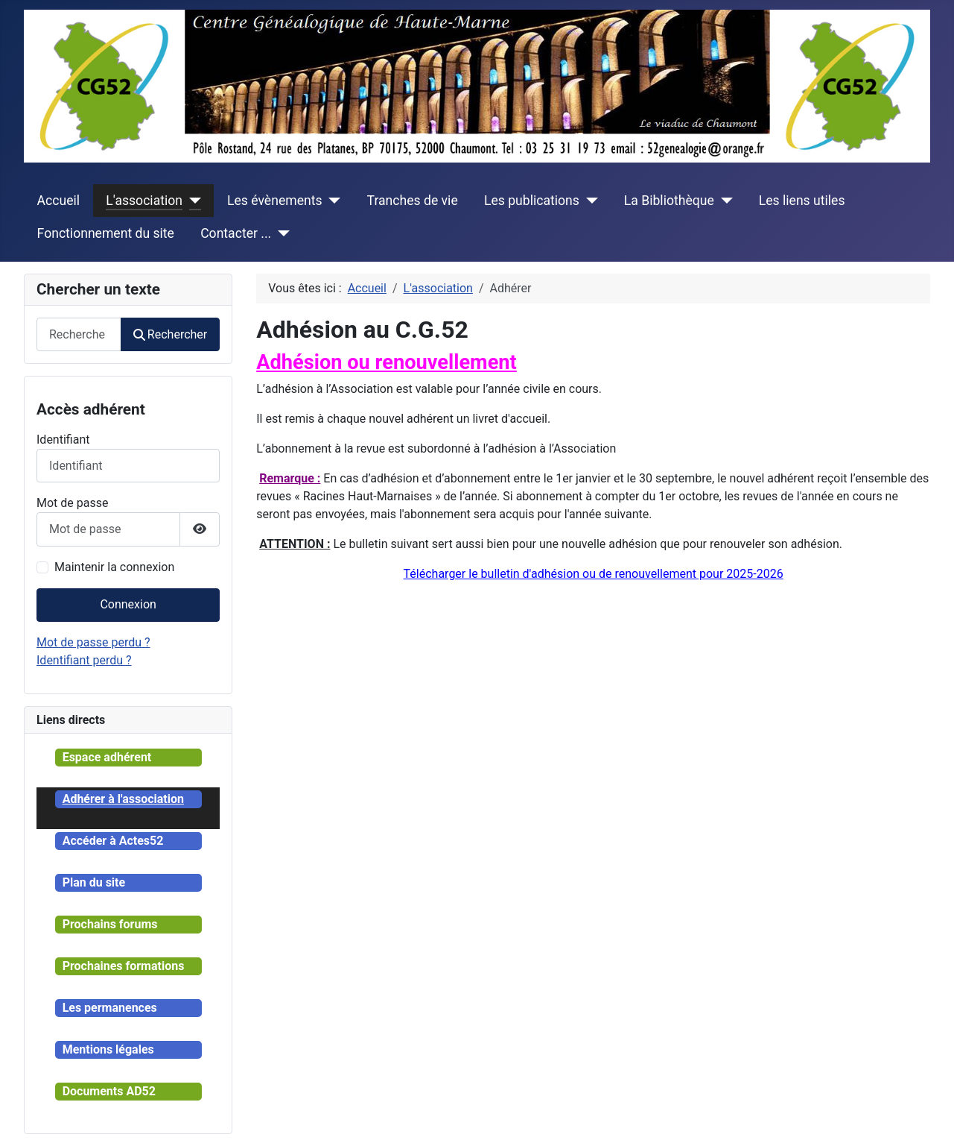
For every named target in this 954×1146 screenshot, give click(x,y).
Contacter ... (235, 233)
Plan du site (94, 882)
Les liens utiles (802, 200)
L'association (144, 200)
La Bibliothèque (669, 200)
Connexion (128, 604)
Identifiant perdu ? (84, 660)
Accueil (58, 200)
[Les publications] (588, 200)
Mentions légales (108, 1049)
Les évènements (274, 200)
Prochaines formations (124, 966)
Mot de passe (72, 503)
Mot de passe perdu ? (93, 642)
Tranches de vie (412, 200)
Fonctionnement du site (105, 233)
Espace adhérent (107, 757)
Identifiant (62, 439)
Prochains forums (110, 924)
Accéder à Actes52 (113, 841)
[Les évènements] (331, 200)
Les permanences (110, 1008)
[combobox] (78, 334)
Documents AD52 (109, 1091)
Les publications (531, 200)
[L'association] (191, 200)
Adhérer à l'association (123, 799)
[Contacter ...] (280, 233)
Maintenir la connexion (114, 567)
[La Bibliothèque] (723, 200)
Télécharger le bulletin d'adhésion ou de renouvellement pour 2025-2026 (593, 574)
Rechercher (170, 334)
